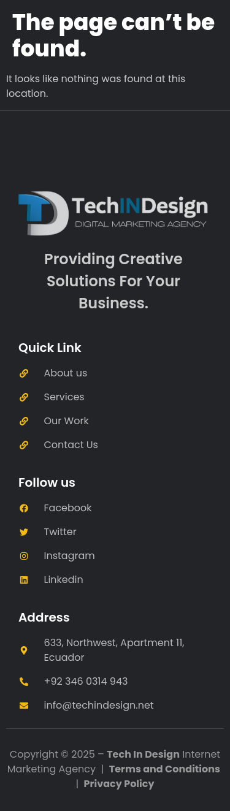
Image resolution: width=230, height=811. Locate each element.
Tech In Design (143, 754)
